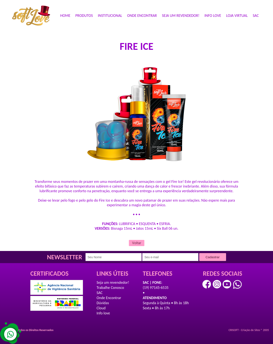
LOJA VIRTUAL (237, 15)
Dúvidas (103, 303)
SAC (256, 15)
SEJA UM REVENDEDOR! (180, 15)
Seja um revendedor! (113, 282)
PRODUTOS (84, 15)
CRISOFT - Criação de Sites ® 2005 (249, 330)
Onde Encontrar (109, 297)
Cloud (101, 308)
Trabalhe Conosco (110, 287)
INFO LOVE (213, 15)
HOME (65, 15)
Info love (103, 313)
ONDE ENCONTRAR (142, 15)
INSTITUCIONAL (110, 15)
